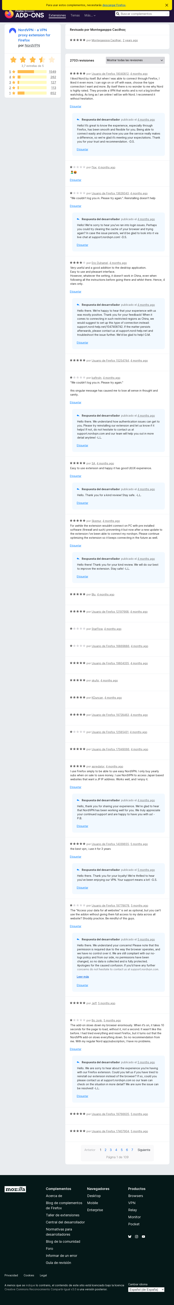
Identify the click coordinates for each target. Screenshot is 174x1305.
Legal (43, 1275)
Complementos (58, 1189)
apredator (98, 766)
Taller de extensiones (62, 1215)
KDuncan (97, 697)
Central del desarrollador (65, 1222)
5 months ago (139, 844)
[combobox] (142, 13)
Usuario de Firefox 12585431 (110, 732)
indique (30, 1285)
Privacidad (11, 1275)
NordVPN (32, 45)
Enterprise (95, 1210)
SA (93, 463)
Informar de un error (61, 1256)
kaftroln (96, 377)
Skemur (96, 520)
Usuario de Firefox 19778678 (110, 905)
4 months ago (139, 73)
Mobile (92, 1203)
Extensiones (57, 15)
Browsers (135, 1196)
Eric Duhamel (100, 262)
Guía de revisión (58, 1263)
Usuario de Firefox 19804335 (110, 663)
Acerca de (54, 1196)
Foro (49, 1249)
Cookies (29, 1275)
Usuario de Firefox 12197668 (110, 611)
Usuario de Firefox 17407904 (110, 1131)
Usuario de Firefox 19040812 (110, 73)
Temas (75, 15)
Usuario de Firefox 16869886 (110, 646)
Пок (94, 167)
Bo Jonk (97, 1020)
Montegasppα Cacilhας (106, 40)
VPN (131, 1203)
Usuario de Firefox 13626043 (110, 193)
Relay (132, 1210)
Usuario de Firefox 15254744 (110, 360)
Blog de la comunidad (63, 1241)
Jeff (94, 1003)
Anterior (89, 1150)
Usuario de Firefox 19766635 (110, 1114)
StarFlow (97, 628)
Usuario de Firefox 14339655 (110, 844)
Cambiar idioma (137, 1284)
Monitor (134, 1217)
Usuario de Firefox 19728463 (110, 714)
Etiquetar (75, 106)
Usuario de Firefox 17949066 (110, 749)
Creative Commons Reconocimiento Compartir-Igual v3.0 (40, 1289)
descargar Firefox (113, 5)
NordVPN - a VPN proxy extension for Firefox (34, 35)
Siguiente (144, 1150)
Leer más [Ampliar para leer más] (83, 976)
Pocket (134, 1224)
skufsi (95, 680)
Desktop (94, 1196)
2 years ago (130, 40)
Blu (93, 594)
